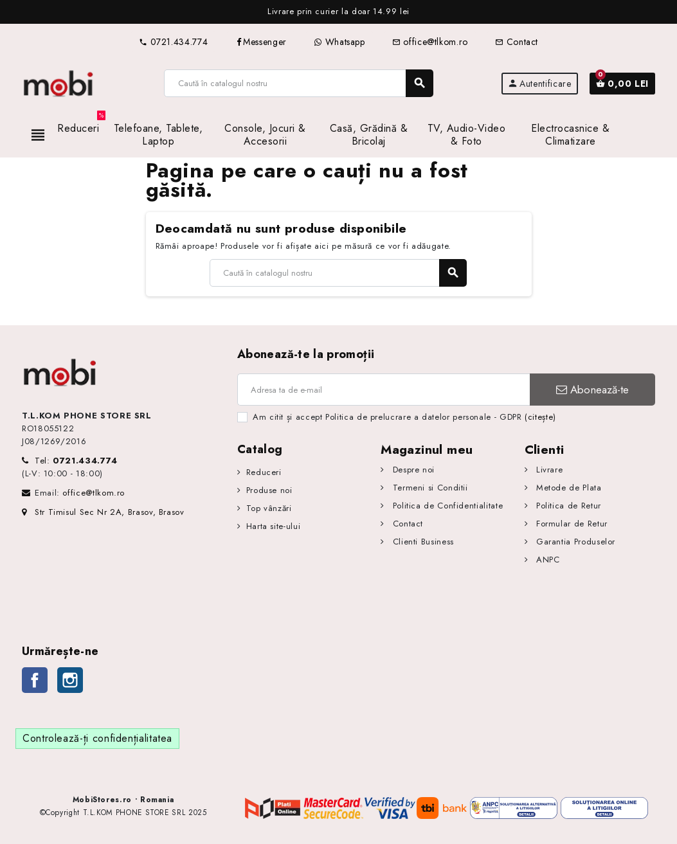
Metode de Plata (567, 487)
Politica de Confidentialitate (446, 505)
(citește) (540, 417)
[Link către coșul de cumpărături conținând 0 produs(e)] (622, 83)
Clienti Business (422, 541)
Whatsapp (339, 41)
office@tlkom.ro (430, 41)
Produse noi (269, 490)
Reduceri (264, 472)
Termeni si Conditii (429, 487)
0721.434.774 (173, 41)
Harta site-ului (273, 526)
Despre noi (412, 469)
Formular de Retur (570, 523)
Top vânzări (269, 508)
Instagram (70, 680)
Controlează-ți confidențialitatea (97, 738)
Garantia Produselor (574, 541)
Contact (516, 41)
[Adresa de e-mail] (383, 389)
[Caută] (298, 83)
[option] (338, 12)
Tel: (76, 460)
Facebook (35, 680)
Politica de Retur (567, 505)
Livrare (548, 469)
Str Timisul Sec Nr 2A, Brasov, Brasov (103, 512)
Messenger (261, 41)
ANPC (546, 559)
